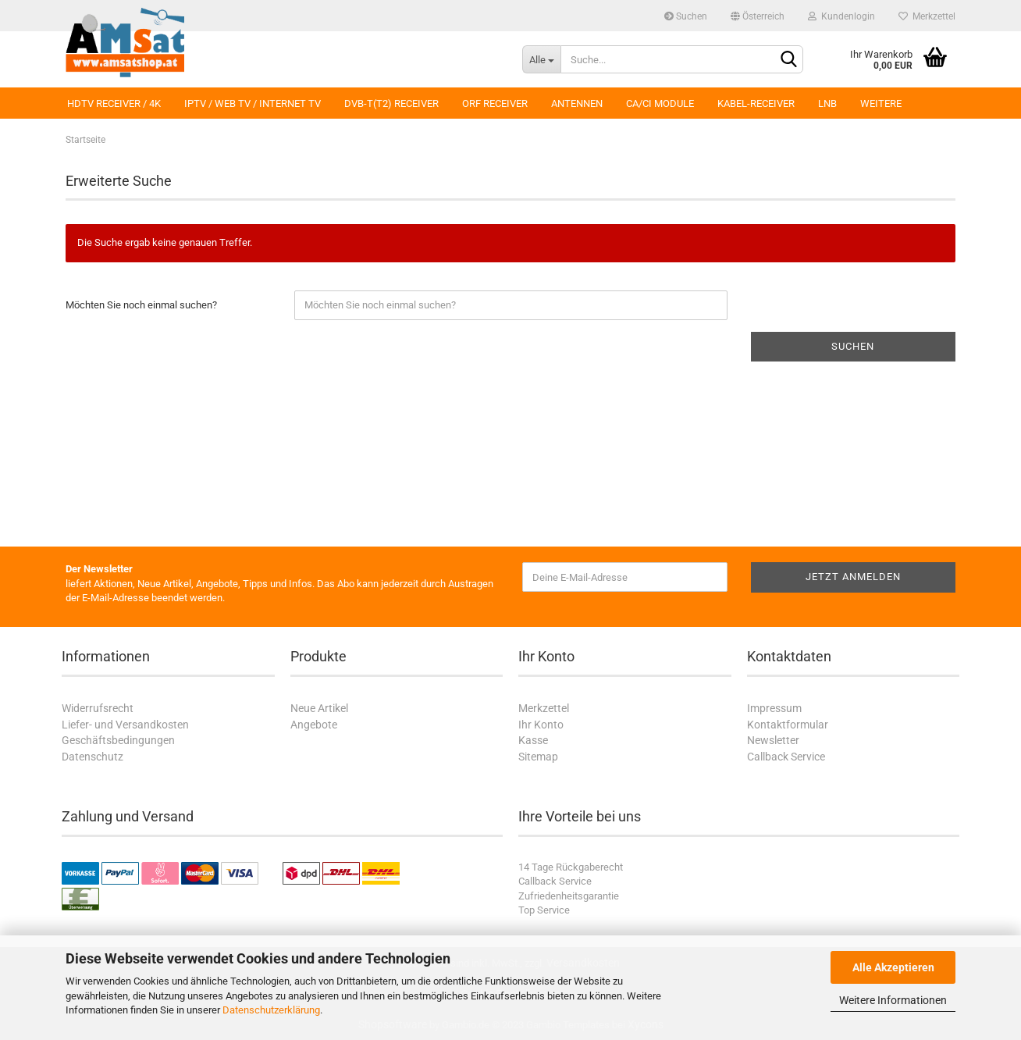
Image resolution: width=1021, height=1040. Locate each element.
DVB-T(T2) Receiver (391, 103)
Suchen (685, 16)
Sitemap (538, 756)
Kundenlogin (841, 16)
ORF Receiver (495, 103)
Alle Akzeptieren (893, 967)
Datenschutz (92, 756)
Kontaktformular (787, 724)
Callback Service (786, 756)
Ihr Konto (541, 724)
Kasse (533, 740)
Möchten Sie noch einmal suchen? (141, 305)
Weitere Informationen (893, 1000)
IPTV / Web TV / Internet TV (252, 103)
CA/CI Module (660, 103)
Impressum (774, 708)
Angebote (313, 724)
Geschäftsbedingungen (118, 740)
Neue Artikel (319, 708)
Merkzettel (926, 16)
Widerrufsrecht (97, 708)
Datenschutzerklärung (271, 1010)
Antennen (577, 103)
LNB (827, 103)
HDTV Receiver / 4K (114, 103)
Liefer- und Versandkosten (125, 724)
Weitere (881, 103)
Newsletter (773, 740)
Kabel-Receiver (756, 103)
